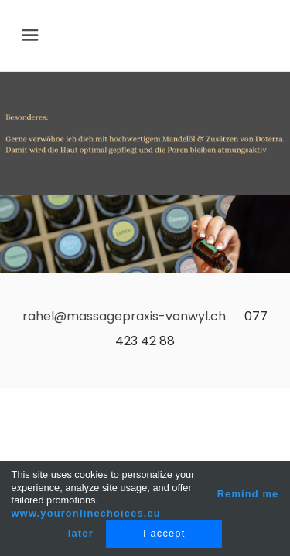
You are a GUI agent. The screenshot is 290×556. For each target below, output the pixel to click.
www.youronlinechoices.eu (86, 513)
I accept (164, 533)
